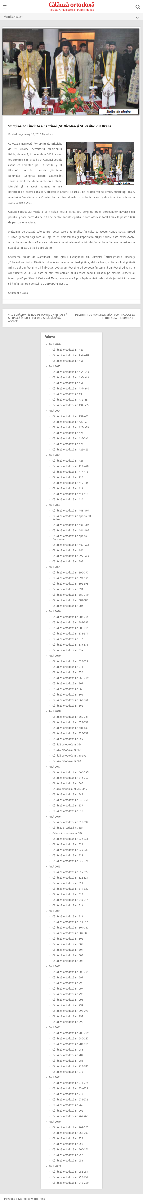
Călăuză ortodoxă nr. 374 (67, 650)
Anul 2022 (54, 504)
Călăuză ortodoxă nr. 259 (67, 1138)
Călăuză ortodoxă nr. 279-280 (70, 1066)
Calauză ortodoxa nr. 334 (67, 833)
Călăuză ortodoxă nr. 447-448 (70, 355)
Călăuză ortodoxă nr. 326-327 (70, 860)
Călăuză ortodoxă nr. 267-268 (70, 1115)
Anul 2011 (54, 1077)
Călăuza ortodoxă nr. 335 (67, 827)
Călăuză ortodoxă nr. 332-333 (70, 838)
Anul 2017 (54, 766)
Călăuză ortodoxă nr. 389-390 (70, 594)
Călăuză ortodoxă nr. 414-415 (70, 482)
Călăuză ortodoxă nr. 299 (67, 977)
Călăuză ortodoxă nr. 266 (67, 1110)
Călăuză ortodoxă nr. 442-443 (70, 377)
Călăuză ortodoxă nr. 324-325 (70, 871)
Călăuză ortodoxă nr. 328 (67, 855)
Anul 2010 (55, 1121)
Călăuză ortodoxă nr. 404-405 (70, 530)
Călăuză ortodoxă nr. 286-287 (70, 1038)
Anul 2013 (54, 966)
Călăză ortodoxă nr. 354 (67, 744)
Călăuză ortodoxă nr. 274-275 (70, 1088)
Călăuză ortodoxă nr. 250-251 (70, 1177)
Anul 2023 (54, 454)
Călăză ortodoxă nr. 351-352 (69, 755)
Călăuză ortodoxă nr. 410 (67, 499)
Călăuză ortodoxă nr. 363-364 (70, 699)
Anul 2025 (54, 366)
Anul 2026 (55, 343)
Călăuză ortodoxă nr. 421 (67, 460)
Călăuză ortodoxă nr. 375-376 (70, 644)
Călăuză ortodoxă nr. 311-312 (70, 921)
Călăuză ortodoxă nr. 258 (67, 1143)
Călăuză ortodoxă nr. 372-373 (70, 661)
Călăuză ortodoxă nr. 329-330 (70, 849)
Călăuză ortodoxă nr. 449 (67, 349)
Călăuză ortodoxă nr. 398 (67, 561)
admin (49, 134)
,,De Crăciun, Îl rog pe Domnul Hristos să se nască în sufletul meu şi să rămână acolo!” (38, 318)
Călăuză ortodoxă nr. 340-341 (70, 799)
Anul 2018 (55, 711)
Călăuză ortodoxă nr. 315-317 (70, 899)
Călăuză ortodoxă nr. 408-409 (70, 510)
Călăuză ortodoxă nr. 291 (67, 1016)
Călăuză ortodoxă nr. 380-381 (70, 627)
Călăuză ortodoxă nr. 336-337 (70, 821)
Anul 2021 (54, 566)
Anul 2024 (55, 410)
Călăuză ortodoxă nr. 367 (67, 683)
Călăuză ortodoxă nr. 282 (67, 1054)
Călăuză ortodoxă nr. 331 (67, 844)
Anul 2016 (55, 816)
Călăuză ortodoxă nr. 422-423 (70, 449)
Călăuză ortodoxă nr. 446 (67, 360)
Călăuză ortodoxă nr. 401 (67, 550)
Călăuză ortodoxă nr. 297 (67, 988)
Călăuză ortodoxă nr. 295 (67, 999)
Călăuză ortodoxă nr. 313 (67, 916)
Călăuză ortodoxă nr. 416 (67, 477)
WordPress (38, 1198)
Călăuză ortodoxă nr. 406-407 (70, 524)
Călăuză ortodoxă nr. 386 (67, 605)
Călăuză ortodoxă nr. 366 (67, 688)
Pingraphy (9, 1198)
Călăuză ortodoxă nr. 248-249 (70, 1182)
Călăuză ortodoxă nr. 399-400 (70, 555)
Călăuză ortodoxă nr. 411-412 (70, 493)
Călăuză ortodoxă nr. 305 (67, 944)
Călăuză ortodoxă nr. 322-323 (70, 877)
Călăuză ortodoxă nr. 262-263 (70, 1132)
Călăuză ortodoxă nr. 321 (67, 883)
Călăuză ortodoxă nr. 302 (67, 960)
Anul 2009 (55, 1165)
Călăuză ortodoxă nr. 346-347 (70, 777)
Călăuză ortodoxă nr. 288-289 (70, 1032)
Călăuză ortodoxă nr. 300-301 (70, 971)
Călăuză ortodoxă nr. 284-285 (70, 1043)
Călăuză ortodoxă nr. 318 (67, 894)
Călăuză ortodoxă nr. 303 (67, 955)
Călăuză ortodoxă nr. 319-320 (70, 888)
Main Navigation (71, 17)
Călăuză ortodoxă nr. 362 (67, 705)
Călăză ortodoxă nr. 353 (66, 749)
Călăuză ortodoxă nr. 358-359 (70, 722)
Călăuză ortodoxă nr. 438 (67, 393)
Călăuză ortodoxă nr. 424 (67, 443)
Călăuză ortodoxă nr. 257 (67, 1154)
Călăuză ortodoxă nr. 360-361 (70, 716)
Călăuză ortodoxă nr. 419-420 (70, 466)
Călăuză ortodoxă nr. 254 (67, 1160)
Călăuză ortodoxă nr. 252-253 (70, 1171)
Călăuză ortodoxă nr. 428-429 (70, 427)
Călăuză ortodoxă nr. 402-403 (70, 544)
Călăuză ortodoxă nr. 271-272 (70, 1099)
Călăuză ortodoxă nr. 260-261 (70, 1149)
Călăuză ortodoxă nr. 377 (67, 638)
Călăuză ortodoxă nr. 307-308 (70, 932)
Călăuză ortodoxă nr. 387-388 (70, 600)
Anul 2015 (54, 866)
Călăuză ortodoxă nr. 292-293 (70, 1010)
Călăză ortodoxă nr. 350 (67, 760)
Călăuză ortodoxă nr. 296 (67, 993)
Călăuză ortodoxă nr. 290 (67, 1021)
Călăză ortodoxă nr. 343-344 (69, 788)
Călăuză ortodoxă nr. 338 (67, 810)
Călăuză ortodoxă (71, 4)
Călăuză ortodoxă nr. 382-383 (70, 622)
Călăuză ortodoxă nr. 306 (67, 938)
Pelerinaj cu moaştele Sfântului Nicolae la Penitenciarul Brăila (104, 316)
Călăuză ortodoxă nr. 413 (67, 488)
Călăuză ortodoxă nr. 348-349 (70, 772)
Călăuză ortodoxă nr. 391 (67, 589)
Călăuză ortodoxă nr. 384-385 (70, 616)
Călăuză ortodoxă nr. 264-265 (70, 1127)
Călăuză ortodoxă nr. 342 (67, 794)
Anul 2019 (55, 655)
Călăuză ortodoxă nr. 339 (67, 805)
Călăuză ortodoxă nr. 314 (67, 905)
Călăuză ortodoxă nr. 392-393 (70, 583)
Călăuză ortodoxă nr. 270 (67, 1093)
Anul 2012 (54, 1027)
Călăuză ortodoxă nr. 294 (67, 1005)
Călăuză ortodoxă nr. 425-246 (70, 438)
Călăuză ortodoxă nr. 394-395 (70, 577)
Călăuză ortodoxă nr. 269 (67, 1104)
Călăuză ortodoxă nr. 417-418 (70, 471)
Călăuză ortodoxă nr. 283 (67, 1049)
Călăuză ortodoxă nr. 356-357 (70, 733)
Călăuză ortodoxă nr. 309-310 (70, 927)
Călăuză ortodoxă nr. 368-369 (70, 677)
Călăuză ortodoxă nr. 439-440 (70, 388)
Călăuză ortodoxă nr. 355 (67, 738)
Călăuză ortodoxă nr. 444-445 (70, 371)
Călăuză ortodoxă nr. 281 (67, 1060)
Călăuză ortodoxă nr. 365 (67, 694)
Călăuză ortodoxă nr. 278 (67, 1071)
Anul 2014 (55, 910)
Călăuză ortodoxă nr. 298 (67, 982)
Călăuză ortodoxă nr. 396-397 (70, 572)
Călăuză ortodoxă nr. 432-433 (70, 416)
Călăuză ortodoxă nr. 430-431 (70, 421)
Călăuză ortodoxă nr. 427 (67, 432)
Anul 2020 (55, 611)
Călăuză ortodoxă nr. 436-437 (70, 399)
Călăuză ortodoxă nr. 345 (67, 783)
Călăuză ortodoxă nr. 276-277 (70, 1082)
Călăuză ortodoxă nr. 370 (67, 672)
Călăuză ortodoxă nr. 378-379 (70, 633)
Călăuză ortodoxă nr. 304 (67, 949)
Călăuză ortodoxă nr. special (70, 727)
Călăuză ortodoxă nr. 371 (67, 666)
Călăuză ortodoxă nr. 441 (67, 382)
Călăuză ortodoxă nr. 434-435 (70, 404)
